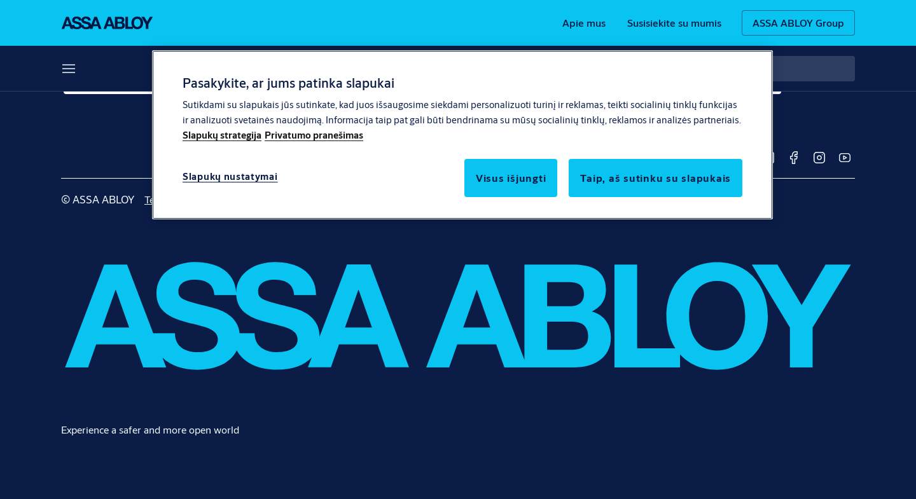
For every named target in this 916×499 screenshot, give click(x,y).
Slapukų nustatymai (230, 176)
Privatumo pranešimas (314, 135)
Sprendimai (87, 68)
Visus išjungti (511, 177)
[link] (584, 23)
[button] (125, 68)
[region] (462, 134)
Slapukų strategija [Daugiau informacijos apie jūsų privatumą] (222, 135)
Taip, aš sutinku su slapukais (655, 177)
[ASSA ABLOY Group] (798, 23)
